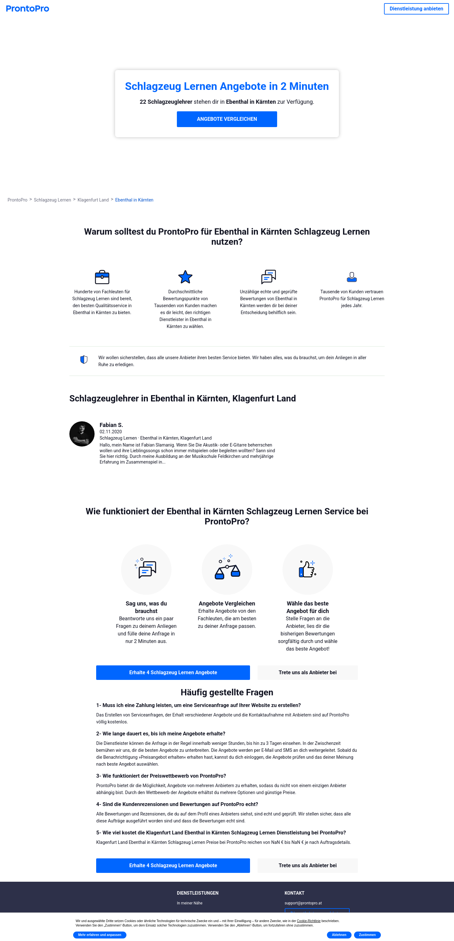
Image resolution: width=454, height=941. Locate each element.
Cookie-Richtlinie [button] (309, 921)
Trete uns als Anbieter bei (308, 672)
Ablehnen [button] (339, 935)
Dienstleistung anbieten (416, 9)
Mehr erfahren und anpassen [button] (99, 935)
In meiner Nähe (189, 903)
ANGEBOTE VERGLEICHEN (227, 119)
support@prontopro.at (303, 903)
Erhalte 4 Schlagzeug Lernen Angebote (173, 672)
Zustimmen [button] (367, 935)
